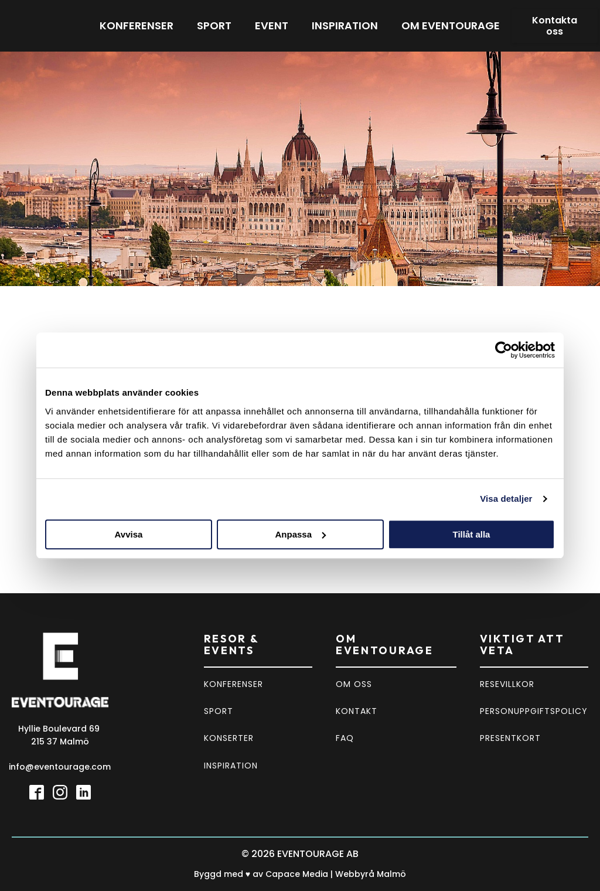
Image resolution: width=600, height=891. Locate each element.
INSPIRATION (231, 765)
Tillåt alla (471, 534)
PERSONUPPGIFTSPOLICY (534, 711)
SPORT (218, 711)
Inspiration (345, 25)
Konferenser (136, 25)
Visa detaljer (506, 499)
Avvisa (129, 534)
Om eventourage (450, 25)
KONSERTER (229, 738)
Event (271, 25)
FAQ (345, 738)
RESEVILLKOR (507, 684)
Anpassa (300, 534)
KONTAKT (356, 711)
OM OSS (354, 684)
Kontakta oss (554, 25)
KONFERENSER (233, 684)
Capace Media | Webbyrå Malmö (335, 874)
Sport (214, 25)
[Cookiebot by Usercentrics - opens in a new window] (503, 350)
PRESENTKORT (510, 738)
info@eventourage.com (60, 767)
